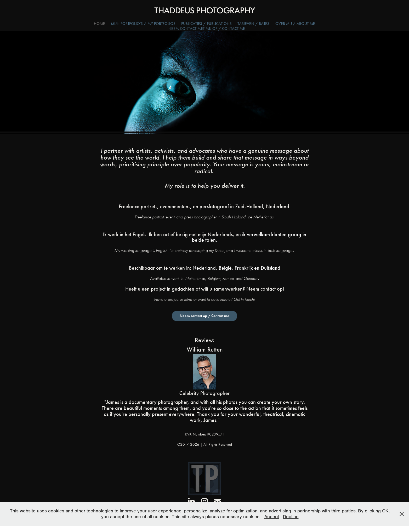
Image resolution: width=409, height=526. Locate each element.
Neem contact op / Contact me (204, 316)
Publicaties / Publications (206, 23)
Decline (291, 516)
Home (99, 23)
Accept (271, 516)
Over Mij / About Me (295, 23)
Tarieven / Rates (253, 23)
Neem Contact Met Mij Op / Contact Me (206, 28)
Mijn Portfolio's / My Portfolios (143, 23)
